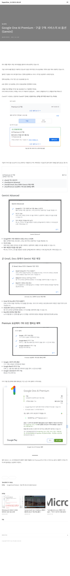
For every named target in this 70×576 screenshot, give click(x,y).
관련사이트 (4, 566)
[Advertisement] (35, 484)
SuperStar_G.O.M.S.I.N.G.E (11, 2)
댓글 (3, 545)
